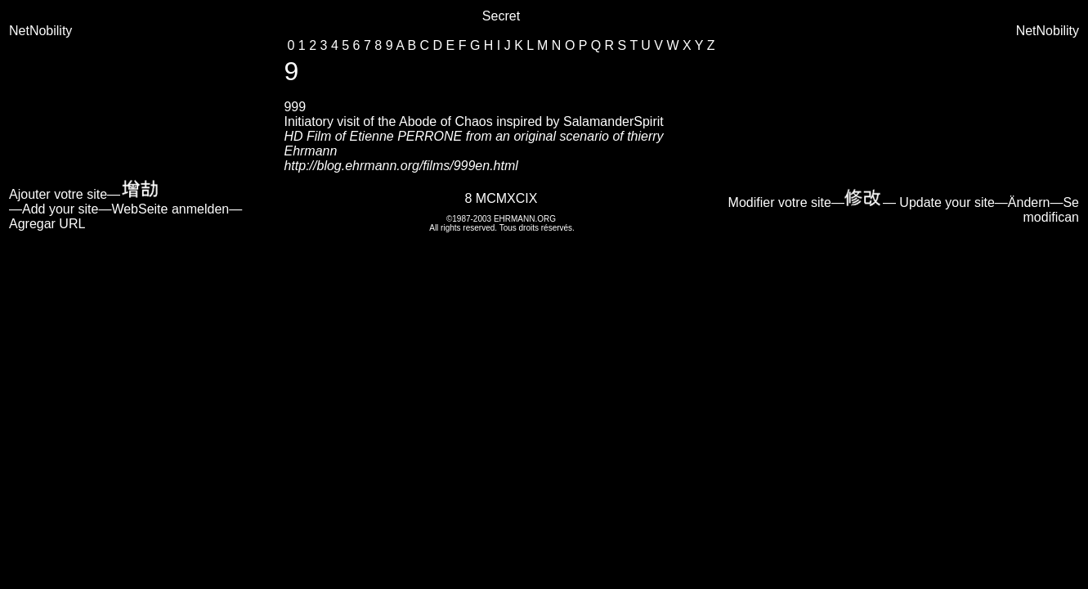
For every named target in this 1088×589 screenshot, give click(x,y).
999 (295, 107)
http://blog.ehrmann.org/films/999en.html (400, 166)
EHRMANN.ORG (525, 218)
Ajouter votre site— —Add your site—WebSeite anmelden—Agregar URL (125, 209)
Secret (501, 16)
